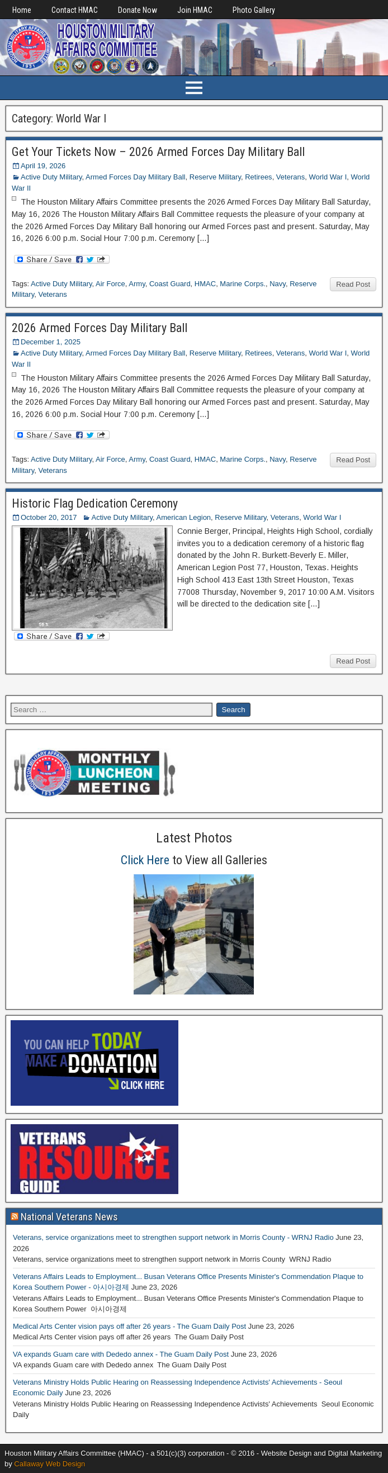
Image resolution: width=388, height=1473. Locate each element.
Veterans (290, 177)
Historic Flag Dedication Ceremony (95, 503)
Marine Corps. (243, 284)
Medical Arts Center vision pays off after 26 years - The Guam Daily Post (129, 1326)
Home (21, 10)
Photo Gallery (254, 10)
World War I (328, 177)
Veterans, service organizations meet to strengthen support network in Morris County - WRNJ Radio (173, 1237)
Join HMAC (194, 10)
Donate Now (137, 10)
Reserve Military (215, 177)
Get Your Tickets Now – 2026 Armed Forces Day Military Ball (158, 152)
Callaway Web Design (49, 1464)
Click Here (145, 860)
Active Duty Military (51, 177)
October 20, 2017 (49, 517)
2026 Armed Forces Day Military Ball (99, 328)
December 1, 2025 (51, 342)
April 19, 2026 (43, 166)
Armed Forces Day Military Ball (135, 177)
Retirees (258, 177)
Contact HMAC (74, 10)
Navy (277, 284)
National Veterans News (69, 1217)
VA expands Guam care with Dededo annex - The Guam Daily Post (121, 1354)
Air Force (110, 284)
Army (137, 284)
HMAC (205, 284)
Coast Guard (170, 284)
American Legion (184, 517)
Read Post (353, 284)
